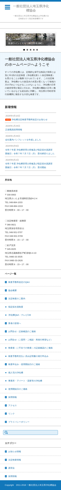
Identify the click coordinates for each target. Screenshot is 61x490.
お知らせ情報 (14, 451)
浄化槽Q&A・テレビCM (19, 315)
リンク (11, 413)
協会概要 (12, 290)
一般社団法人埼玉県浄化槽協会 (31, 8)
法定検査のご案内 (16, 298)
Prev (10, 39)
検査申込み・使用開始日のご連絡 (24, 364)
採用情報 (12, 397)
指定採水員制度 (15, 307)
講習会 (11, 468)
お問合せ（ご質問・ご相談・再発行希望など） (30, 339)
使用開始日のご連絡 (17, 389)
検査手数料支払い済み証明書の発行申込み (28, 356)
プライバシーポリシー (18, 422)
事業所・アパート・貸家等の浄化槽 (25, 381)
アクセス (12, 405)
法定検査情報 (14, 460)
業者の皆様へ (14, 323)
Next (51, 39)
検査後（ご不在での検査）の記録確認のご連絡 (30, 348)
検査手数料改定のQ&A (19, 282)
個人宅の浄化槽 (15, 372)
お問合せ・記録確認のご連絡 (22, 331)
